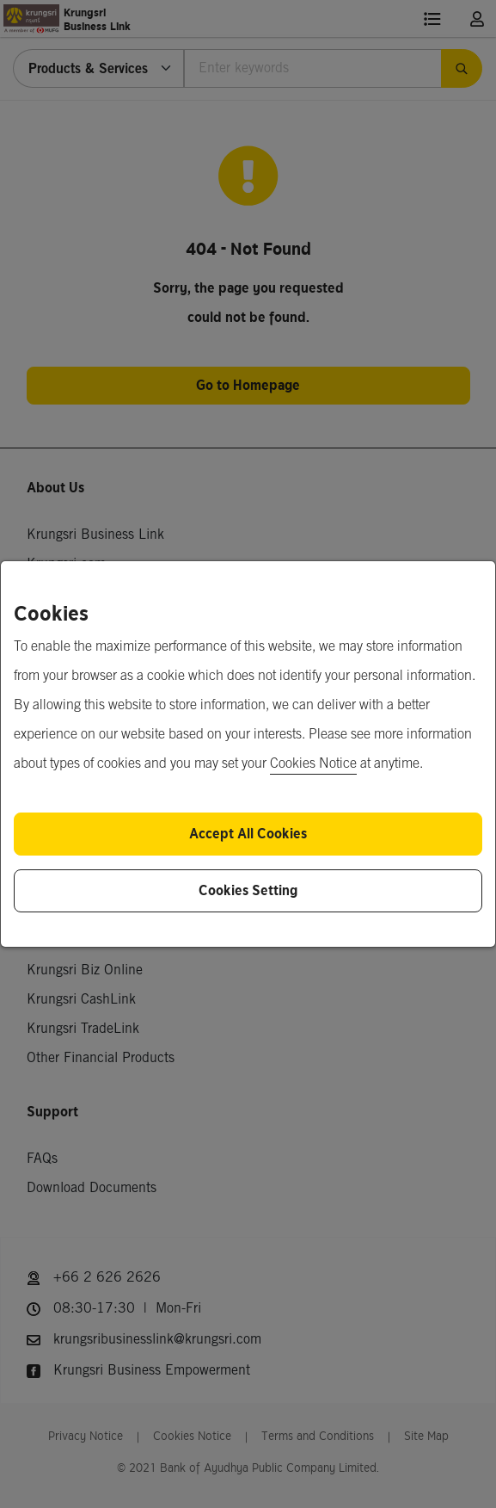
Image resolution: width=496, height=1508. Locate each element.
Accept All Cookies (248, 833)
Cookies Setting (248, 890)
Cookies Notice (313, 764)
